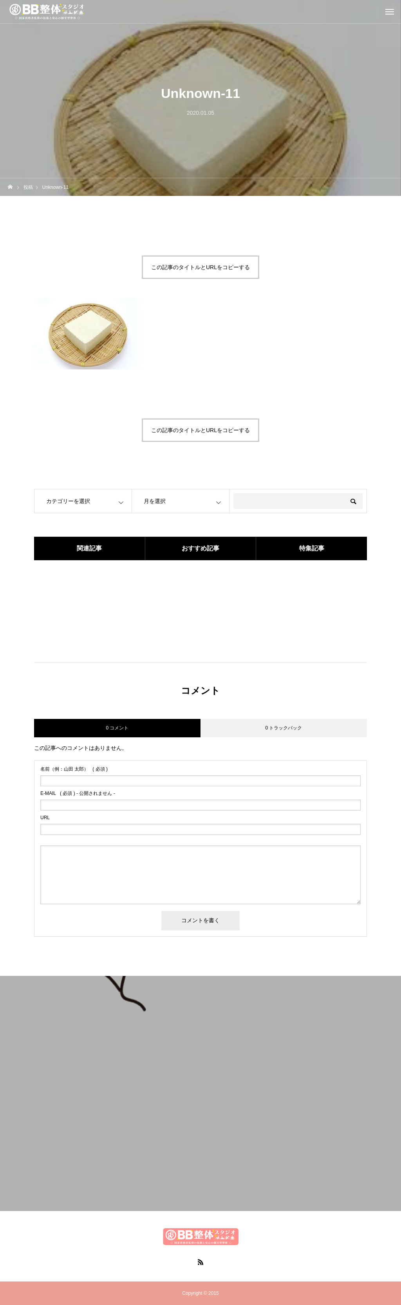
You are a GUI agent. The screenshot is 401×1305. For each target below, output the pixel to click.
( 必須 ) (74, 769)
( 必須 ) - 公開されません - (77, 793)
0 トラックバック (283, 728)
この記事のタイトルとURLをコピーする (200, 267)
